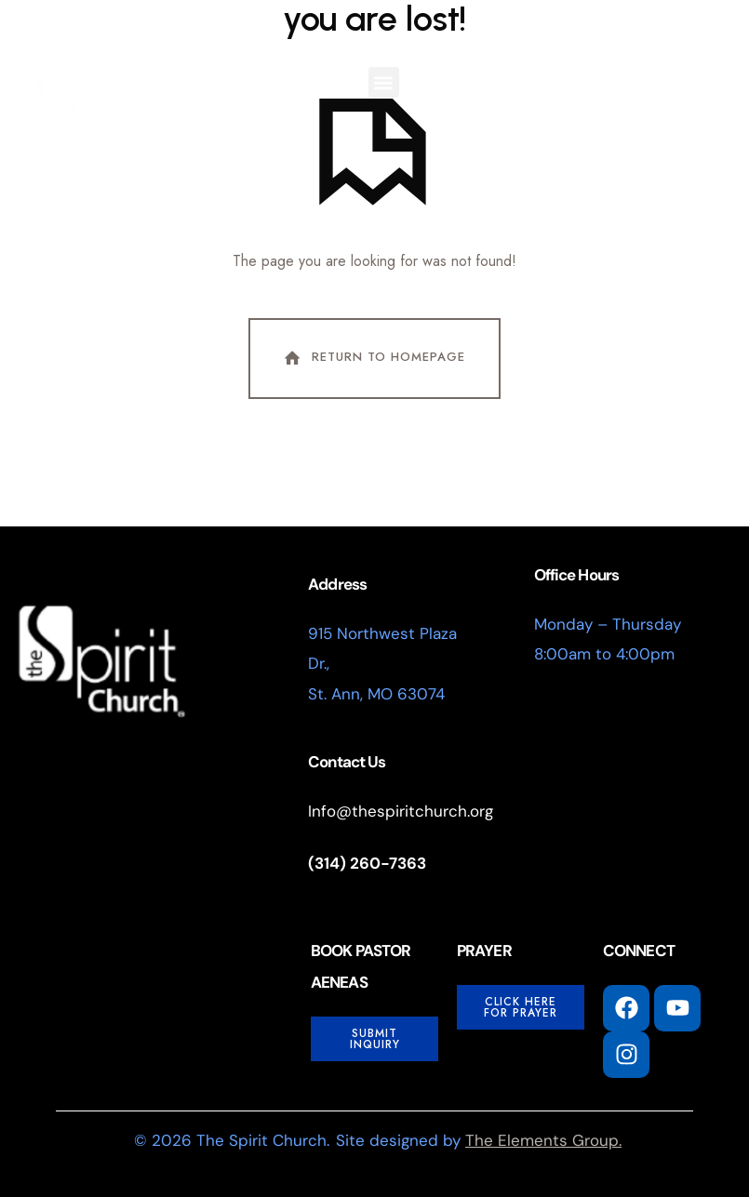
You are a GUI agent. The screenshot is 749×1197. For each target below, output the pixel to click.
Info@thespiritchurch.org (400, 811)
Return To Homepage (373, 359)
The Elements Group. (543, 1140)
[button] (383, 82)
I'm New (448, 79)
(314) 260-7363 (367, 864)
